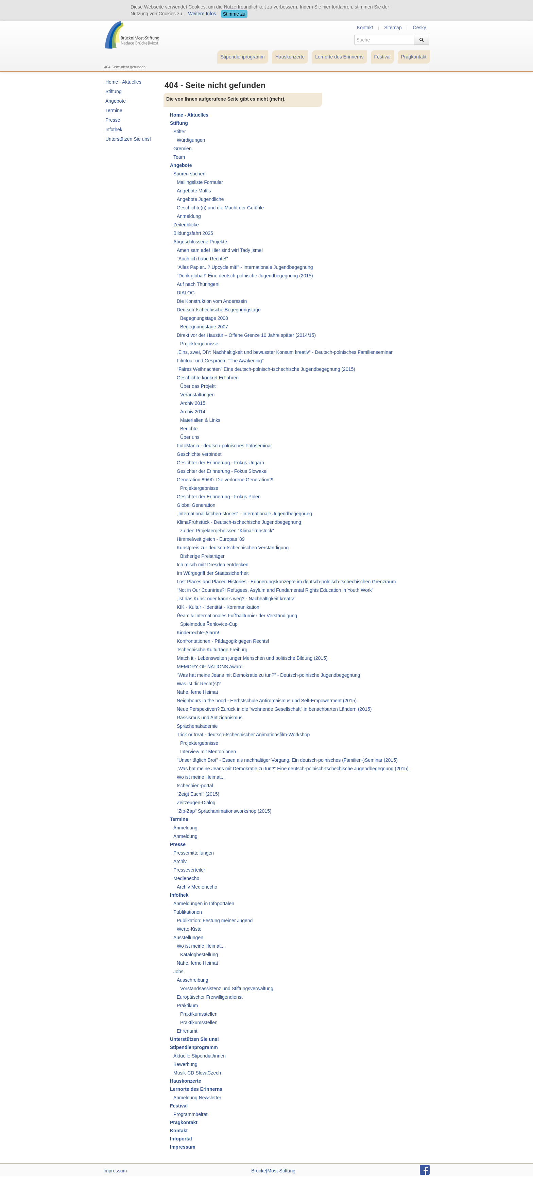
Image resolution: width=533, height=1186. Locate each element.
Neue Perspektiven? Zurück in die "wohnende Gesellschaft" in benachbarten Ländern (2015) (274, 709)
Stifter (179, 131)
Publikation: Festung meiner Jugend (215, 920)
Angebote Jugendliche (200, 199)
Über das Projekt (198, 386)
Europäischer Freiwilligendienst (210, 997)
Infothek (113, 129)
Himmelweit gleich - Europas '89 (211, 539)
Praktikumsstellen (199, 1014)
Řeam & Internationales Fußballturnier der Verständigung (237, 615)
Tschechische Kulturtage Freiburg (212, 649)
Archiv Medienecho (197, 887)
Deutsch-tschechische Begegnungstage (219, 309)
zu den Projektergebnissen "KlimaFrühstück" (227, 530)
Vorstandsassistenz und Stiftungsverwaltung (226, 988)
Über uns (190, 437)
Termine (113, 110)
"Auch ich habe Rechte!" (202, 258)
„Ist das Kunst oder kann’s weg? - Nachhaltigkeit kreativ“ (236, 598)
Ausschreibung (192, 980)
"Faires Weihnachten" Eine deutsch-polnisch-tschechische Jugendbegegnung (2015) (266, 369)
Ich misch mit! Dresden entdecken (212, 564)
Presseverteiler (189, 870)
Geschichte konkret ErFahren (208, 377)
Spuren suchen (189, 173)
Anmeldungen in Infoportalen (203, 903)
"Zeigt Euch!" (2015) (198, 794)
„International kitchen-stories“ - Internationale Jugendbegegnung (244, 513)
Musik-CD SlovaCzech (197, 1073)
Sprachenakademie (197, 726)
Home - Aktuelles (123, 82)
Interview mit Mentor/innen (208, 751)
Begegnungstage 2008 (204, 318)
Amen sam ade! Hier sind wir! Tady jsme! (220, 250)
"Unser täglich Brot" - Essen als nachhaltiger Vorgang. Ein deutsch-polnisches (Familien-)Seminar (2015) (287, 760)
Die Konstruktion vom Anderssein (212, 301)
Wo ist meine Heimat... (201, 777)
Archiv (180, 861)
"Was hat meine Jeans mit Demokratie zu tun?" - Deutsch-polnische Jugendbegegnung (268, 675)
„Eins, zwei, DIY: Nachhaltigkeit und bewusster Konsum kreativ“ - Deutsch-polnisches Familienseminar (285, 352)
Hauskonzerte (290, 56)
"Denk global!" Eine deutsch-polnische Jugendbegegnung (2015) (245, 275)
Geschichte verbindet (199, 454)
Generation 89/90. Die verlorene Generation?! (225, 479)
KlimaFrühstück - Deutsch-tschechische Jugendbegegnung (239, 522)
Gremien (182, 148)
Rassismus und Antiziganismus (209, 717)
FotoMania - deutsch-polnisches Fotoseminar (224, 445)
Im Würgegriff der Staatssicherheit (212, 573)
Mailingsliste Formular (200, 182)
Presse (112, 120)
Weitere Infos (202, 13)
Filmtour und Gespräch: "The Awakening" (220, 360)
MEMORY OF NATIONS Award (209, 666)
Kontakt (365, 27)
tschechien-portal (195, 785)
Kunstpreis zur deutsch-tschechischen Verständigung (233, 547)
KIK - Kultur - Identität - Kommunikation (218, 607)
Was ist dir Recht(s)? (199, 683)
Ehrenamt (187, 1031)
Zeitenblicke (186, 224)
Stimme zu (234, 14)
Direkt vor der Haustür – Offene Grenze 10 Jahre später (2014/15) (246, 335)
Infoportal (181, 1138)
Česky (419, 27)
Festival (382, 56)
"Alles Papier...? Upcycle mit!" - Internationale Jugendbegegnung (245, 267)
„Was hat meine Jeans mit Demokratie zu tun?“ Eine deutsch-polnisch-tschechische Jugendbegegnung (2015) (293, 768)
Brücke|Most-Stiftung (273, 1170)
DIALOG (186, 292)
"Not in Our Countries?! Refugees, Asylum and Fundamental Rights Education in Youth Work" (275, 590)
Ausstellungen (188, 937)
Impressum (182, 1147)
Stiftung (113, 91)
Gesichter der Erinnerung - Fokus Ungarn (220, 462)
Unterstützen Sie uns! (128, 139)
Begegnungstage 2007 (204, 326)
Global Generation (196, 505)
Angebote (115, 101)
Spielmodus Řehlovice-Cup (209, 624)
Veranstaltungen (197, 394)
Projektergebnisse (199, 343)
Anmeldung (189, 216)
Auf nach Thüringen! (198, 284)
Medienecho (186, 878)
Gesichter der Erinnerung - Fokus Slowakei (222, 471)
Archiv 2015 (192, 403)
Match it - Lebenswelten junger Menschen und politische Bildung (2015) (252, 658)
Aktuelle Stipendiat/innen (199, 1056)
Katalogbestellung (199, 954)
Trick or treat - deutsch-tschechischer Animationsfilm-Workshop (243, 734)
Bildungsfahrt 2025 (193, 233)
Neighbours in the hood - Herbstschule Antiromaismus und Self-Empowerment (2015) (267, 700)
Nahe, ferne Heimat (197, 692)
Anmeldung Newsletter (197, 1097)
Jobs (178, 971)
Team (179, 157)
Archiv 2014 (192, 411)
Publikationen (187, 912)
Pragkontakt (414, 56)
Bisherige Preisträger (202, 556)
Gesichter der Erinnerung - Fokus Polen (219, 496)
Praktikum (187, 1005)
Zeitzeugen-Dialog (196, 802)
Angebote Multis (194, 190)
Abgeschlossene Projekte (200, 241)
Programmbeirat (190, 1114)
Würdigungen (191, 140)
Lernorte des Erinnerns (339, 56)
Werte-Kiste (189, 929)
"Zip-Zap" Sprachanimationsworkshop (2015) (224, 811)
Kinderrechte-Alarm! (198, 632)
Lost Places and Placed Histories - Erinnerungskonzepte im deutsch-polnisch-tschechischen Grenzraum (286, 581)
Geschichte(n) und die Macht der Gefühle (220, 207)
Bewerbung (185, 1064)
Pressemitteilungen (193, 853)
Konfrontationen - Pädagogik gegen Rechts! (223, 641)
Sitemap (392, 27)
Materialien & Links (200, 420)
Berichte (188, 428)
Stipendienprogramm (243, 56)
